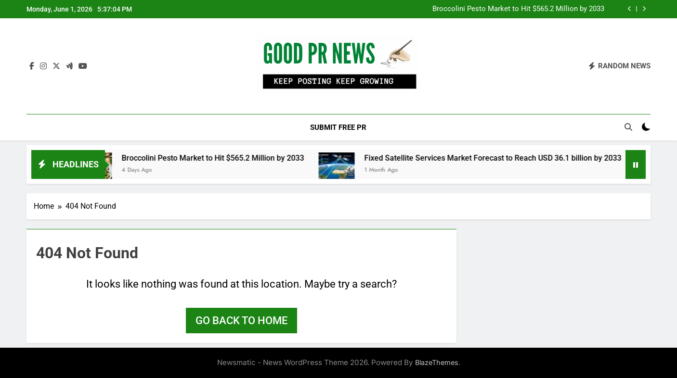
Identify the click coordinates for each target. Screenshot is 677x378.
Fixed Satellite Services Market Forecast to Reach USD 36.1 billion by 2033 (498, 158)
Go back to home (241, 321)
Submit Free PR (338, 127)
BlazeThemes (436, 362)
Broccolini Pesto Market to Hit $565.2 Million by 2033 (518, 9)
